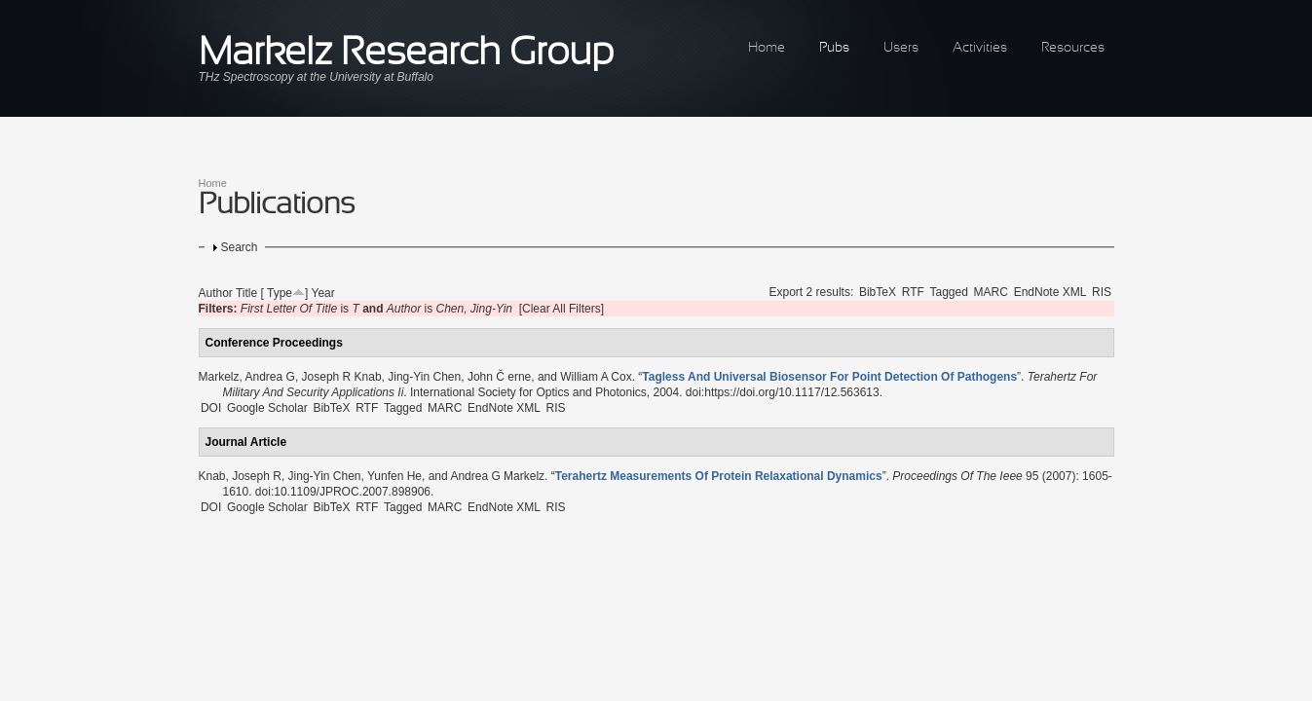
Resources (1073, 48)
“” (829, 377)
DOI (211, 408)
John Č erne (499, 377)
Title (246, 293)
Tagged (949, 292)
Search (239, 247)
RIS (1101, 292)
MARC (991, 292)
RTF (913, 292)
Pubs (834, 48)
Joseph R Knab (342, 377)
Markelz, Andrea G (247, 377)
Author (216, 293)
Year (322, 293)
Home (766, 48)
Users (900, 48)
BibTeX (877, 292)
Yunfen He (394, 476)
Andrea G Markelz (497, 476)
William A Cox (595, 377)
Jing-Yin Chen (424, 377)
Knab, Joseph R (240, 476)
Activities (980, 48)
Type (279, 293)
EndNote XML (1050, 292)
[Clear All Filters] (561, 308)
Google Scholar (267, 408)
